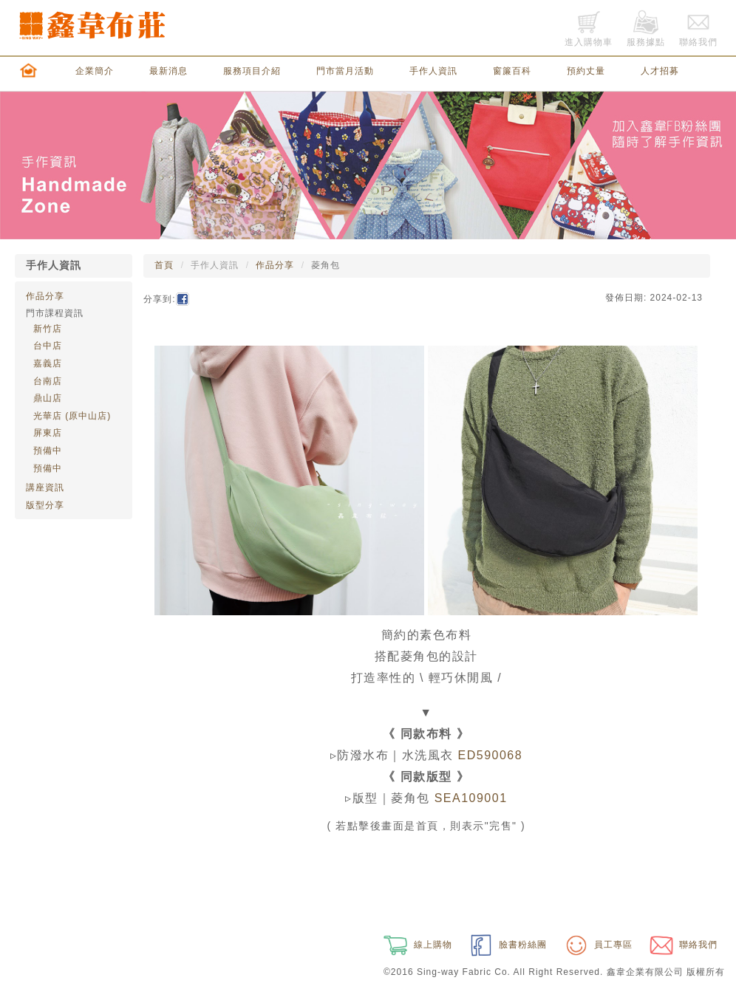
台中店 (47, 345)
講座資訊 (45, 487)
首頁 (164, 265)
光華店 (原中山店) (72, 416)
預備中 (47, 450)
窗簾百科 (512, 71)
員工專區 (597, 944)
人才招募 (660, 71)
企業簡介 (94, 71)
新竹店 (47, 328)
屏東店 (47, 433)
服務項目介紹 (252, 71)
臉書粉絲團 (506, 944)
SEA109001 (471, 798)
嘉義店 (47, 363)
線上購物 (416, 944)
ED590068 (490, 755)
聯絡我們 (682, 944)
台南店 (47, 381)
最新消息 (168, 71)
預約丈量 (586, 71)
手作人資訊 (433, 71)
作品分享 (45, 296)
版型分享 (45, 505)
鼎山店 (47, 398)
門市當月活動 (345, 71)
